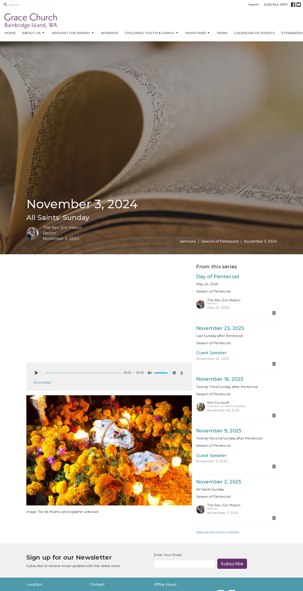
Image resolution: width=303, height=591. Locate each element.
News (222, 33)
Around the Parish (73, 33)
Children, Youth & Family (152, 33)
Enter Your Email (167, 555)
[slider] (82, 373)
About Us (33, 33)
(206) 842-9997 (276, 4)
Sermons (188, 241)
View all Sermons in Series (217, 532)
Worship (109, 33)
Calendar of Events (254, 33)
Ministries (197, 33)
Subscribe (232, 563)
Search (253, 4)
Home (10, 33)
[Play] (36, 372)
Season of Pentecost (220, 241)
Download (42, 382)
